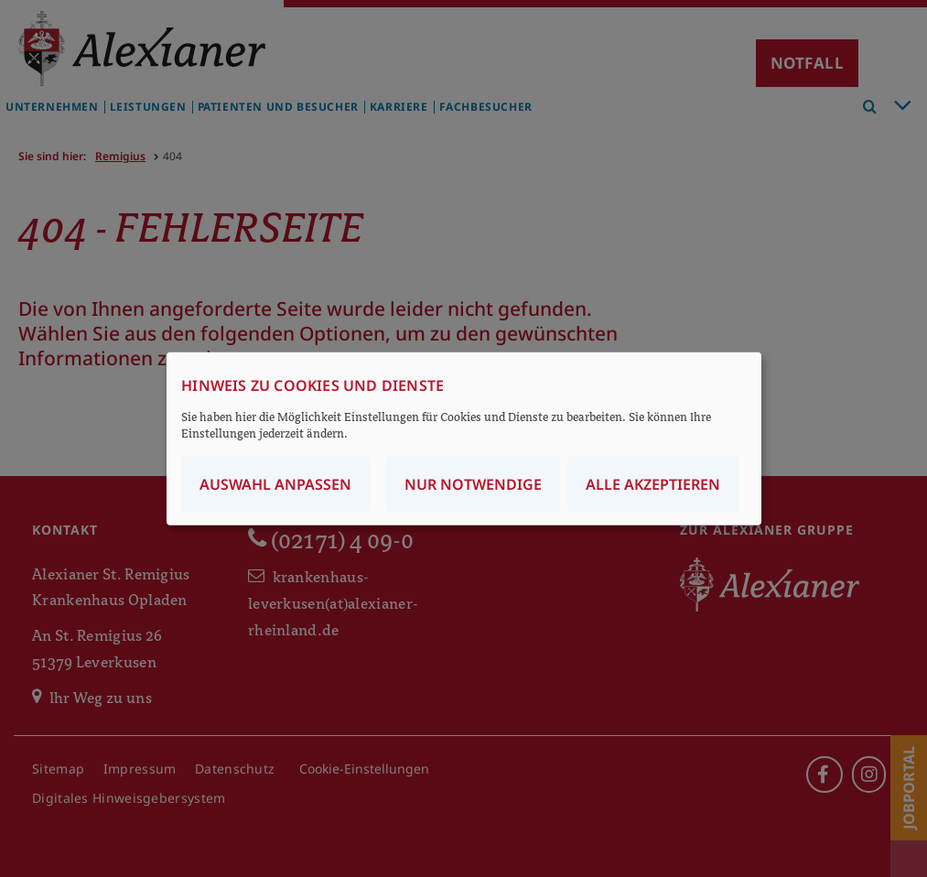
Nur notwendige (473, 483)
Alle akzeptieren (653, 483)
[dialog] (464, 438)
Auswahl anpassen (275, 483)
